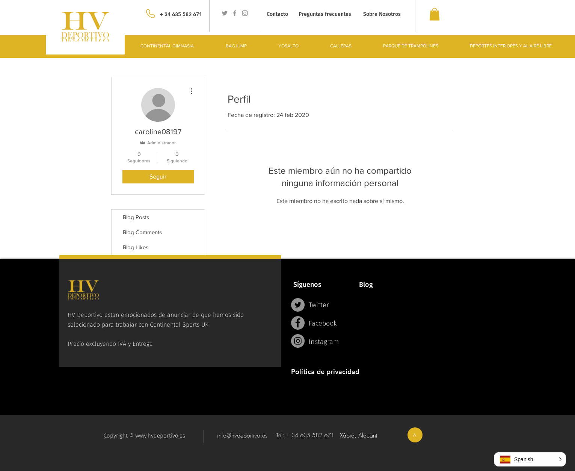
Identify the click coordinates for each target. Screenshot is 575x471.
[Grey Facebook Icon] (234, 13)
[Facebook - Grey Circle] (298, 323)
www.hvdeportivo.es (160, 435)
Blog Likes (135, 247)
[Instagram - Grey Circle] (298, 341)
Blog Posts (136, 217)
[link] (434, 14)
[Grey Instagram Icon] (245, 13)
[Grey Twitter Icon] (224, 13)
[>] (415, 434)
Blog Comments (142, 232)
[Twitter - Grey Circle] (298, 305)
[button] (530, 459)
